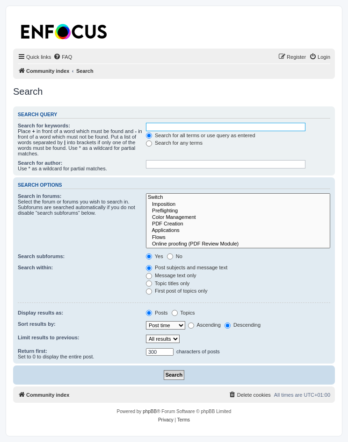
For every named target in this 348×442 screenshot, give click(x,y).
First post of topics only (177, 291)
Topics (183, 313)
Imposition (238, 204)
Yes (154, 256)
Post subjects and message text (186, 267)
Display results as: (40, 313)
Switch (238, 197)
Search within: (35, 267)
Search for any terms (174, 143)
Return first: (32, 351)
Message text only (171, 275)
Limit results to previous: (48, 337)
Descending (243, 325)
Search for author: (40, 163)
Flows (238, 237)
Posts (157, 313)
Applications (238, 230)
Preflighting (238, 211)
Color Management (238, 217)
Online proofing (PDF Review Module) (238, 244)
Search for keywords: (44, 125)
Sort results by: (37, 324)
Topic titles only (167, 283)
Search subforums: (41, 256)
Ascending (204, 325)
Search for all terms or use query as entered (200, 135)
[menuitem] (62, 57)
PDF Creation (238, 224)
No (174, 256)
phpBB (150, 411)
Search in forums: (40, 196)
